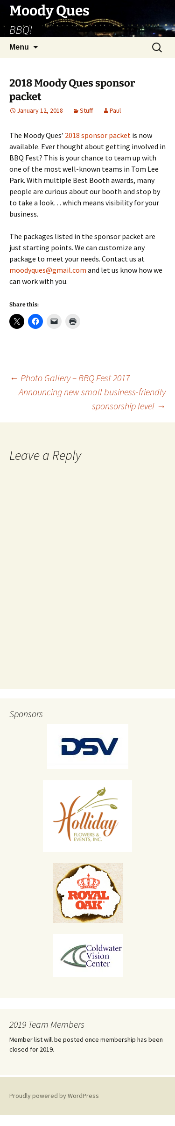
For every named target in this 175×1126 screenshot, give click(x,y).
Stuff (86, 110)
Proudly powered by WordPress (54, 1095)
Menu (19, 47)
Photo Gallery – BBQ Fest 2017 (69, 378)
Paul (115, 110)
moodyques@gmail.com (47, 270)
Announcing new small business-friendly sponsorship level (92, 399)
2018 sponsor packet (98, 135)
